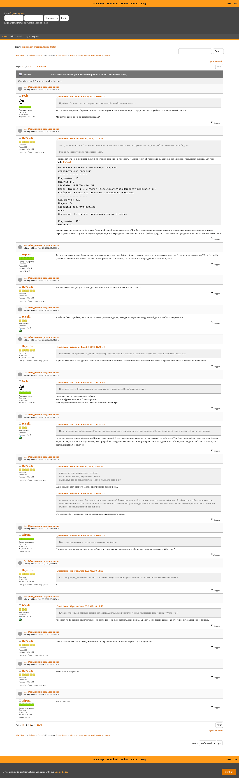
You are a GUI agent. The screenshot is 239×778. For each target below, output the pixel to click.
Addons (124, 3)
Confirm (229, 772)
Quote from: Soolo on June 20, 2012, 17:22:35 (80, 138)
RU (229, 3)
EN (235, 3)
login (12, 13)
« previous (212, 61)
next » (221, 61)
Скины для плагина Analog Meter (39, 46)
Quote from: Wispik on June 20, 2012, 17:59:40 (81, 347)
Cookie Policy (61, 771)
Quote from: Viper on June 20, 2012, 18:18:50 (80, 570)
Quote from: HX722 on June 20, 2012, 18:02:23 (81, 424)
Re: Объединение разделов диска (41, 86)
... (32, 66)
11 (34, 66)
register (21, 13)
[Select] (67, 162)
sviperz (26, 254)
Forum (134, 3)
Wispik (26, 316)
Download (112, 3)
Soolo (58, 55)
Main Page (98, 3)
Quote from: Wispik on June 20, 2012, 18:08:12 (81, 493)
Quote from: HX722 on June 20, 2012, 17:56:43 (81, 382)
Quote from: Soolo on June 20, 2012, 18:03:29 (80, 466)
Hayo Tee (27, 137)
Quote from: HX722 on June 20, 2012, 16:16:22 (81, 96)
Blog (143, 3)
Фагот (64, 55)
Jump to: (195, 743)
